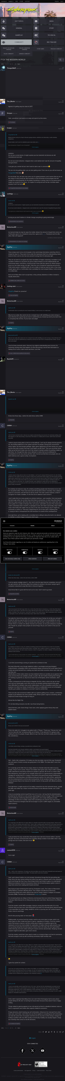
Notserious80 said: (13, 335)
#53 (60, 425)
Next (19, 64)
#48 (60, 286)
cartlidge (11, 194)
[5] (41, 975)
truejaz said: (11, 200)
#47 (60, 247)
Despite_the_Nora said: (14, 577)
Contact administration (18, 1070)
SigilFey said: (11, 307)
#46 (60, 227)
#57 (60, 718)
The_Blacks (12, 101)
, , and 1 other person (20, 353)
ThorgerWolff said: (12, 134)
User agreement (27, 1070)
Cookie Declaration (41, 1070)
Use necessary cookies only (12, 558)
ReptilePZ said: (12, 399)
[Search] (60, 60)
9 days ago (39, 896)
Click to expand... (35, 147)
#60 (60, 864)
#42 (60, 101)
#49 (60, 301)
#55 (60, 601)
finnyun (10, 113)
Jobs (16, 1)
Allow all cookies (52, 558)
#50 (60, 328)
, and (20, 188)
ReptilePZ (11, 359)
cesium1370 (12, 852)
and (17, 221)
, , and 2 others (18, 280)
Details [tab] (32, 525)
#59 (60, 852)
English (32, 1038)
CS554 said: (11, 472)
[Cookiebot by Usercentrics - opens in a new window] (55, 521)
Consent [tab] (12, 525)
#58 (60, 815)
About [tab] (52, 525)
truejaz (10, 128)
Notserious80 (12, 227)
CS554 (10, 425)
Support (27, 1)
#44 (60, 128)
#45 (60, 194)
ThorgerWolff (12, 68)
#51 (60, 359)
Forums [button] (3, 1)
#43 (60, 113)
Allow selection (32, 558)
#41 (60, 68)
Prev (3, 64)
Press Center (48, 1070)
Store (21, 1)
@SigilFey (12, 291)
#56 (60, 639)
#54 (60, 465)
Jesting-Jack (12, 286)
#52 (60, 392)
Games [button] (10, 1)
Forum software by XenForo (32, 1079)
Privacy (33, 1070)
